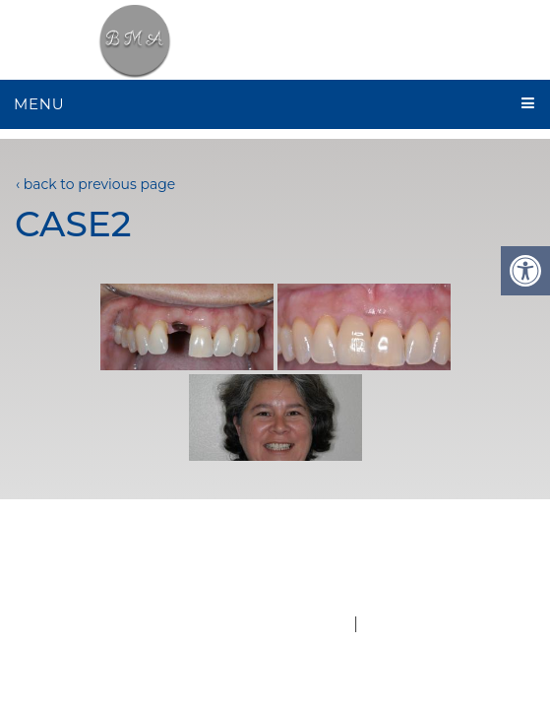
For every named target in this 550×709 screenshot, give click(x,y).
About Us (159, 549)
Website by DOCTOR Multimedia (220, 623)
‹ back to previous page (95, 184)
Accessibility (410, 623)
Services (223, 571)
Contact (326, 571)
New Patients (288, 549)
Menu (39, 104)
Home (66, 549)
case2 (73, 223)
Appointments (442, 549)
